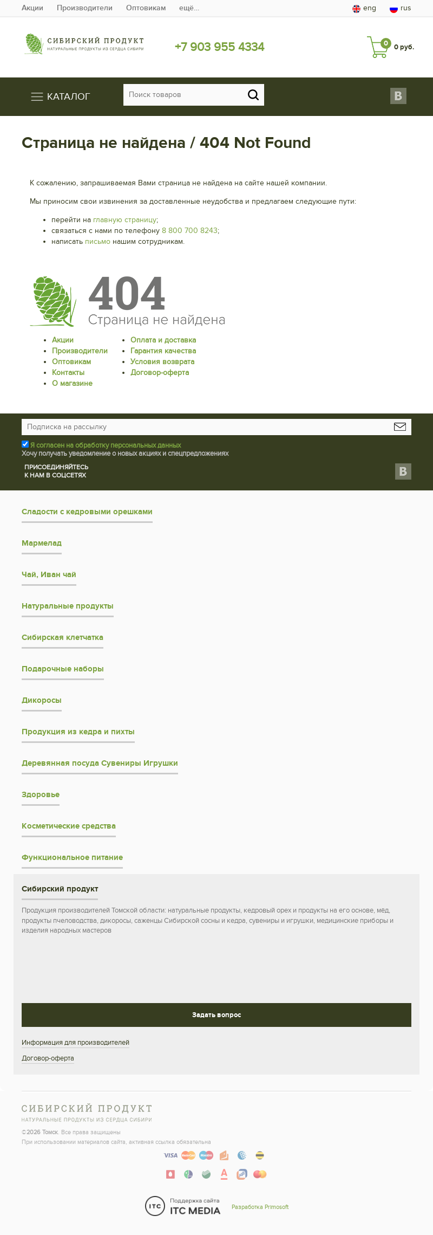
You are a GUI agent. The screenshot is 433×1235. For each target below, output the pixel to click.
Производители (85, 7)
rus (400, 8)
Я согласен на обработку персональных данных (105, 445)
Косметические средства (69, 826)
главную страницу (124, 219)
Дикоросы (42, 700)
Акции (32, 7)
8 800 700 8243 (190, 230)
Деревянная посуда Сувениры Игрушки (100, 763)
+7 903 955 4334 (219, 47)
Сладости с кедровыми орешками (87, 512)
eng (364, 8)
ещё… (189, 7)
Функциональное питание (72, 857)
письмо (97, 241)
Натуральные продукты (68, 606)
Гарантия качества (163, 350)
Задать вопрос (216, 1015)
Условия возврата (162, 361)
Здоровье (41, 795)
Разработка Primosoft (260, 1207)
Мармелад (42, 543)
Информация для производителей (75, 1042)
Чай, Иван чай (49, 575)
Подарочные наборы (63, 669)
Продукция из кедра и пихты (78, 732)
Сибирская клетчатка (62, 637)
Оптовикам (146, 7)
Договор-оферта (159, 372)
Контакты (68, 372)
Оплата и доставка (163, 340)
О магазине (72, 383)
